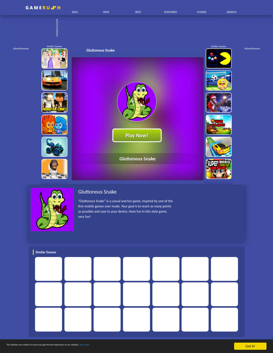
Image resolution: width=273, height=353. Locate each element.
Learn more (135, 346)
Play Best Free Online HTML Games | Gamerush (43, 7)
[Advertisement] (138, 28)
